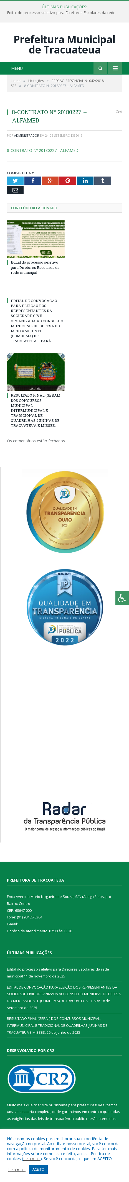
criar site (41, 1104)
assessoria (24, 1111)
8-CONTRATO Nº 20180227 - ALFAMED (43, 150)
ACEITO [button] (38, 1169)
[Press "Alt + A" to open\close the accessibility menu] (122, 598)
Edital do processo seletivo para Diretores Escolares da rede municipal (66, 12)
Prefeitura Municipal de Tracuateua (64, 44)
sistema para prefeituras (75, 1104)
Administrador (26, 135)
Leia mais (32, 1158)
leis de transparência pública (62, 1118)
